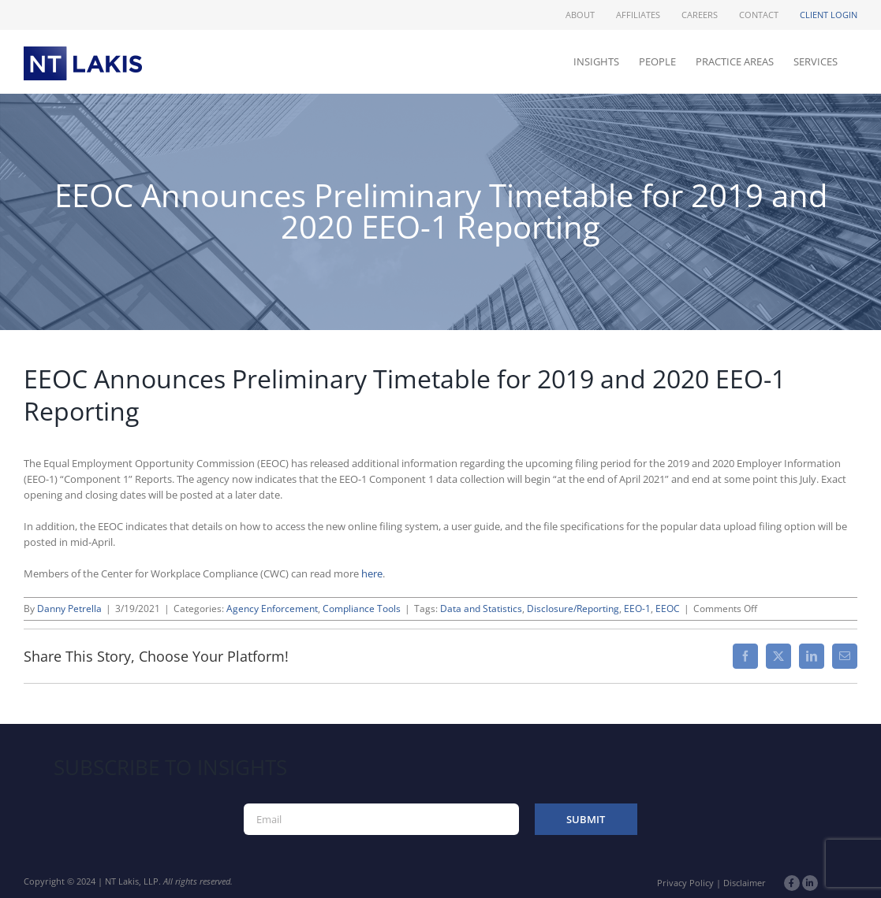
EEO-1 (637, 608)
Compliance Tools (362, 608)
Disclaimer (744, 883)
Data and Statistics (481, 608)
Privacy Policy (685, 883)
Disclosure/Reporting (573, 608)
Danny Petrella (69, 608)
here (372, 573)
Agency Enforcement (272, 608)
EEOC (667, 608)
